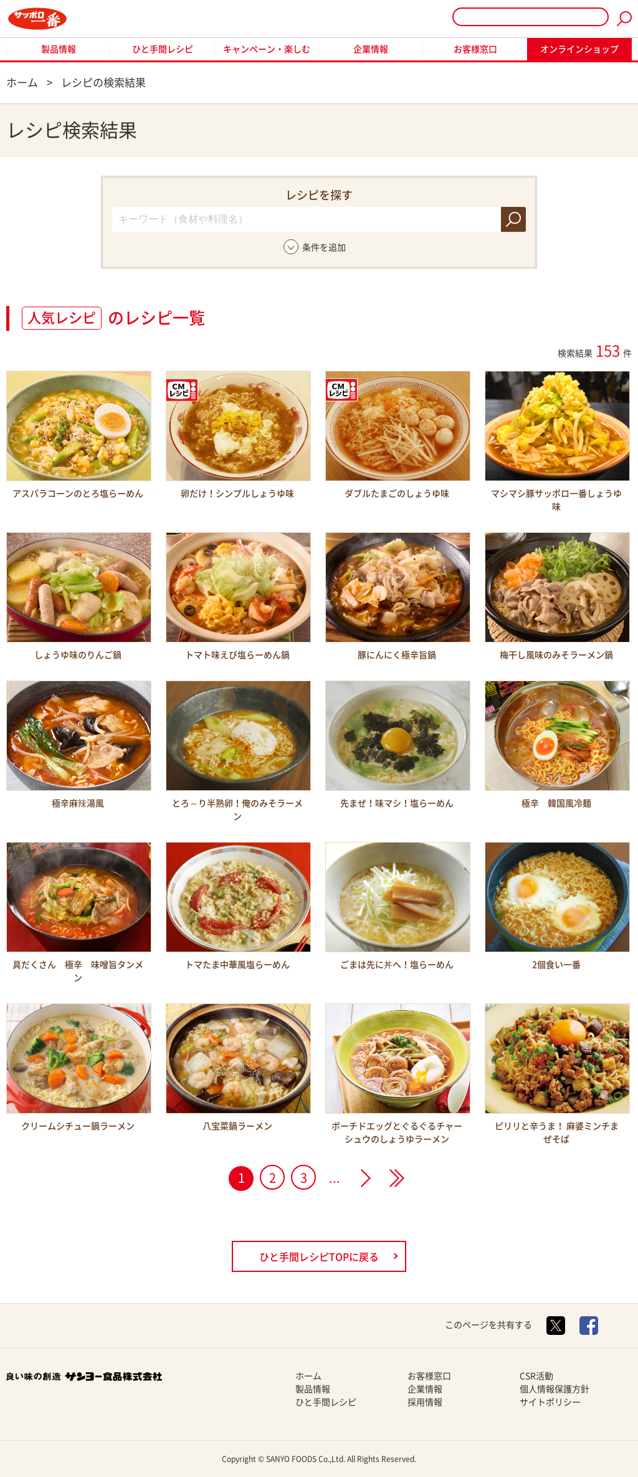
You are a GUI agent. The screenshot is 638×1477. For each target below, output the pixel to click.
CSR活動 (536, 1376)
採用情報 (424, 1402)
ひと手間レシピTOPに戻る (319, 1257)
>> (397, 1178)
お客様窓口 (475, 49)
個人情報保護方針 (554, 1389)
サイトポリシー (550, 1402)
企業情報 (370, 49)
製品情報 (58, 49)
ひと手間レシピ (162, 49)
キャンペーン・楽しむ (266, 49)
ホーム (308, 1376)
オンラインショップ (579, 49)
